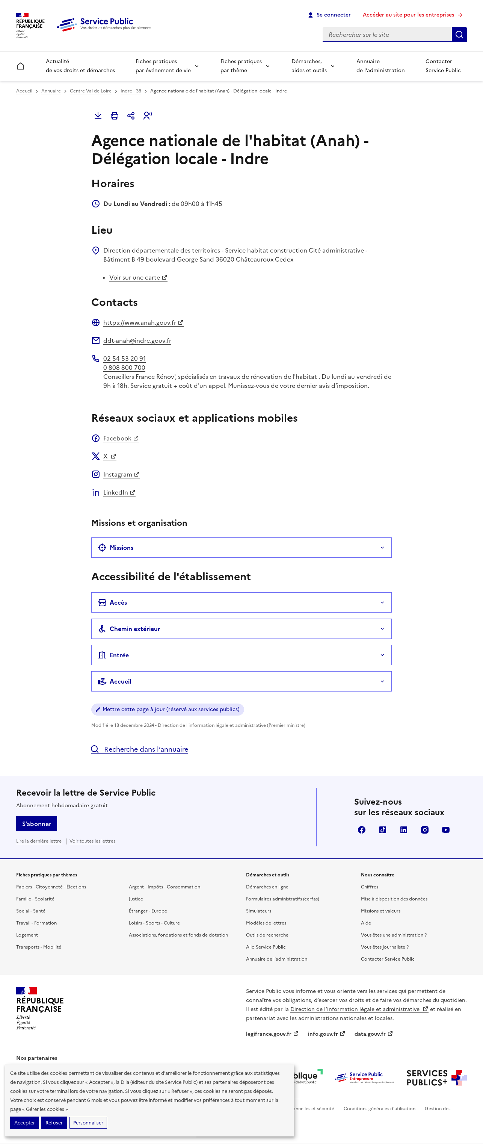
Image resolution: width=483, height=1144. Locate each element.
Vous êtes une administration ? (394, 935)
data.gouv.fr (374, 1034)
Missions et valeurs (380, 911)
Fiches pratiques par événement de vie (163, 66)
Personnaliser (88, 1122)
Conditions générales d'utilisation (379, 1108)
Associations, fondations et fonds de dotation (178, 935)
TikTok (382, 829)
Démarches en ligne (267, 887)
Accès (112, 602)
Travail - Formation (36, 923)
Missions (115, 547)
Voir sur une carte (138, 277)
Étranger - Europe (148, 911)
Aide (366, 923)
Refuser (54, 1122)
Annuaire (51, 91)
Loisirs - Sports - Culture (154, 923)
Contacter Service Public (443, 66)
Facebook (121, 438)
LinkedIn (119, 492)
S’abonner (36, 823)
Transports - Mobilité (38, 947)
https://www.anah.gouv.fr (143, 322)
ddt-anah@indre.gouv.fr (137, 340)
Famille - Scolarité (35, 899)
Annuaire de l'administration (276, 959)
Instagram (121, 474)
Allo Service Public (266, 947)
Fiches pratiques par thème (241, 66)
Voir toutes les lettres (92, 841)
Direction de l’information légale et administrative (359, 1009)
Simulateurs (258, 911)
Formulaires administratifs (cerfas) (282, 899)
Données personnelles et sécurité (298, 1108)
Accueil (24, 91)
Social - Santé (30, 911)
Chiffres (369, 887)
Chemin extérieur (129, 628)
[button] (147, 116)
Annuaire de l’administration (380, 66)
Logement (27, 935)
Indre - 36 (131, 91)
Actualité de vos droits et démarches (80, 66)
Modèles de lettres (266, 923)
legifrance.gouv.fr (272, 1034)
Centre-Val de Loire (91, 91)
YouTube (445, 829)
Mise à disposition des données (394, 899)
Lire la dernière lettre (39, 841)
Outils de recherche (267, 935)
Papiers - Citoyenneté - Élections (51, 887)
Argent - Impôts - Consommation (164, 887)
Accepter (24, 1122)
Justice (136, 899)
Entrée (113, 655)
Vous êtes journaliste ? (385, 947)
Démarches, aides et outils (309, 66)
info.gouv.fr (327, 1034)
